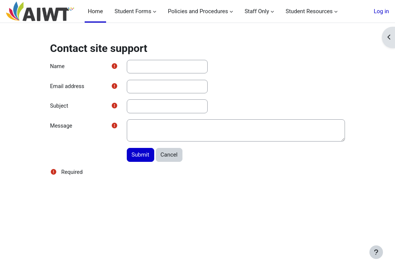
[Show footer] (376, 252)
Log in (381, 11)
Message (61, 126)
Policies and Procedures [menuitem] (195, 11)
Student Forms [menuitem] (130, 11)
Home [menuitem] (95, 11)
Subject (59, 107)
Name (57, 66)
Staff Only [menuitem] (254, 11)
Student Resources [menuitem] (306, 11)
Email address (67, 86)
